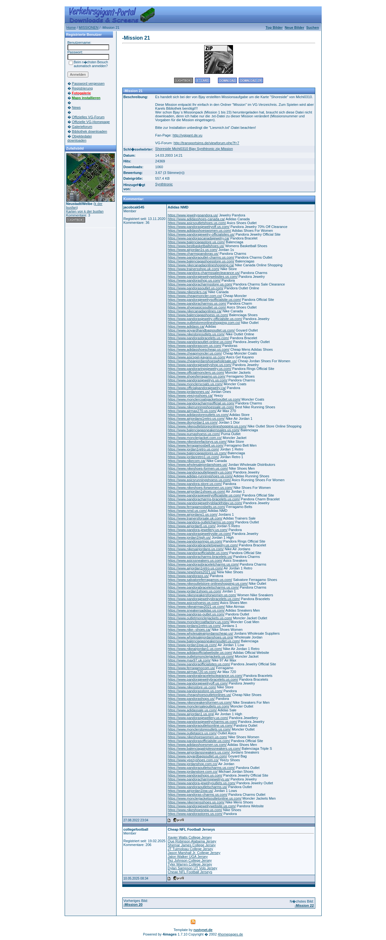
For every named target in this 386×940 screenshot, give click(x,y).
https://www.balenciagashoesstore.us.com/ (201, 261)
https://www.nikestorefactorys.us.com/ (197, 441)
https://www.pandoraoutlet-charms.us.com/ (201, 257)
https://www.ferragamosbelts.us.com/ (196, 507)
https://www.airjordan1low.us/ (190, 791)
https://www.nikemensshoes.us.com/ (196, 802)
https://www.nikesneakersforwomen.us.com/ (202, 595)
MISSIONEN (89, 27)
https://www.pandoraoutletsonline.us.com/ (200, 725)
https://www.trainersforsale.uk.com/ (195, 518)
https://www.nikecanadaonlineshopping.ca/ (201, 265)
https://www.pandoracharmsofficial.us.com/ (201, 403)
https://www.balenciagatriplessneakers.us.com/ (204, 748)
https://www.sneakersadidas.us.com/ (196, 610)
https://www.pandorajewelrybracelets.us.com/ (203, 679)
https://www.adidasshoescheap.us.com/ (198, 349)
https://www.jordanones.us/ (189, 392)
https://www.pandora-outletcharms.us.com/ (201, 522)
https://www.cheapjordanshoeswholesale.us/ (202, 361)
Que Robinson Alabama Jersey (192, 841)
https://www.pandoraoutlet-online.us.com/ (200, 342)
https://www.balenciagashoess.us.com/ (198, 315)
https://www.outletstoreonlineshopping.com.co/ (204, 323)
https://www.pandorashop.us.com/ (194, 280)
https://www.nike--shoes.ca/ (189, 629)
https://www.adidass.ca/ (186, 326)
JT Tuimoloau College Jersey (190, 849)
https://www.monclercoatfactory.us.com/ (198, 622)
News (76, 107)
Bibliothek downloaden (89, 131)
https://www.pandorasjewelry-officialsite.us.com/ (205, 319)
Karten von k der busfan (85, 211)
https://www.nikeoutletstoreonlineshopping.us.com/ (207, 426)
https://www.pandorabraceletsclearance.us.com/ (205, 676)
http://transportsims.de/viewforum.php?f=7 (206, 143)
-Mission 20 (133, 904)
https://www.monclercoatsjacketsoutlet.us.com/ (204, 399)
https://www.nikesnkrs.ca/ (187, 292)
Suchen (312, 27)
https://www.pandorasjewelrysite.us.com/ (199, 534)
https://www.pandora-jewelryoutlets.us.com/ (202, 783)
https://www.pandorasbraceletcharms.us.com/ (203, 564)
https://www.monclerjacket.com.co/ (195, 438)
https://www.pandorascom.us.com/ (194, 346)
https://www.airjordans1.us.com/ (192, 514)
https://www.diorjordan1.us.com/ (193, 422)
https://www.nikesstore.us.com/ (192, 687)
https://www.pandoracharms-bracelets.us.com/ (204, 499)
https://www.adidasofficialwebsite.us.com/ (200, 652)
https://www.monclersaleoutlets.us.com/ (198, 706)
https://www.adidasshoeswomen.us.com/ (199, 230)
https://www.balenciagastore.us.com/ (196, 242)
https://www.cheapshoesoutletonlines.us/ (199, 695)
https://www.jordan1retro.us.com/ (193, 449)
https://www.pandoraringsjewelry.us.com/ (199, 369)
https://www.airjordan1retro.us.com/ (195, 568)
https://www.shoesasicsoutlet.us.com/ (197, 307)
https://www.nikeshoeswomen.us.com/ (197, 737)
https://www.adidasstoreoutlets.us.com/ (198, 415)
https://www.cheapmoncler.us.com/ (195, 353)
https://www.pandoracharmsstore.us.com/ (200, 284)
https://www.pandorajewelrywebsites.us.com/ (202, 276)
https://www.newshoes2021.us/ (192, 572)
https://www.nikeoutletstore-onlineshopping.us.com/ (208, 583)
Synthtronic (164, 184)
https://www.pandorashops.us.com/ (195, 775)
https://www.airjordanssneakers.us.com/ (199, 752)
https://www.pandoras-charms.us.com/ (197, 794)
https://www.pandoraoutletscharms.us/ (197, 787)
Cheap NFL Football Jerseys (190, 872)
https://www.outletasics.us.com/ (192, 733)
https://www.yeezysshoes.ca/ (190, 395)
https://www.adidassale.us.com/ (192, 710)
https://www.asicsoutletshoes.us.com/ (197, 223)
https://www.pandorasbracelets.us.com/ (198, 338)
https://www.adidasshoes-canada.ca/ (196, 219)
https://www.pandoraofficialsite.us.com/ (198, 553)
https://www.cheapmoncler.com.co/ (195, 296)
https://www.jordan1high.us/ (189, 537)
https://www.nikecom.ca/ (186, 461)
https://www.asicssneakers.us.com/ (195, 560)
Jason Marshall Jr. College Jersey (194, 853)
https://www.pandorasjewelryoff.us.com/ (198, 227)
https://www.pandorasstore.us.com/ (195, 691)
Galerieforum (82, 127)
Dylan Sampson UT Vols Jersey (192, 868)
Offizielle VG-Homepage (91, 122)
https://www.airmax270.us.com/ (192, 411)
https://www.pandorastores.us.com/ (195, 814)
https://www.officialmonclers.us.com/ (196, 372)
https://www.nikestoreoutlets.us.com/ (196, 334)
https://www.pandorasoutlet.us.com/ (195, 288)
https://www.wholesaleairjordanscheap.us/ (200, 633)
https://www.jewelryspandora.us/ (193, 215)
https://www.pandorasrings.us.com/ (195, 541)
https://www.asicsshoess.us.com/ (193, 603)
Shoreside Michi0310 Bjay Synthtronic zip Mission (194, 149)
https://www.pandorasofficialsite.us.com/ (199, 741)
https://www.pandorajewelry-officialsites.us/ (201, 234)
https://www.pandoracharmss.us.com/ (197, 303)
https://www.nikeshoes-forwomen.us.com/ (200, 488)
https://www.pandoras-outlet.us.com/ (196, 614)
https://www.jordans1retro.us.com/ (194, 626)
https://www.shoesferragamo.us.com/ (196, 376)
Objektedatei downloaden (80, 138)
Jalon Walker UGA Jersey (188, 856)
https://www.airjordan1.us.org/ (191, 714)
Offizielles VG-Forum (88, 117)
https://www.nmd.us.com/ (187, 511)
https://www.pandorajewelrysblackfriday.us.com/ (205, 503)
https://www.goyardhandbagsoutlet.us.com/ (201, 330)
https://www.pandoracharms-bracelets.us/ (200, 557)
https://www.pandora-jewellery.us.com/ (198, 530)
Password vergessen (88, 83)
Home (71, 27)
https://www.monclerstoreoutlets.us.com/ (199, 729)
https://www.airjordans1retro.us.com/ (196, 418)
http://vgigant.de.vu (187, 135)
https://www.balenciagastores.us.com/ (197, 453)
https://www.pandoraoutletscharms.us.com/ (201, 768)
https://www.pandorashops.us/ (191, 699)
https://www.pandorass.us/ (188, 576)
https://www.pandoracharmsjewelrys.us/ (198, 779)
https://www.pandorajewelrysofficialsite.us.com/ (204, 300)
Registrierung (82, 88)
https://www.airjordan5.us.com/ (192, 526)
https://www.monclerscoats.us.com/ (195, 384)
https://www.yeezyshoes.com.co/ (193, 760)
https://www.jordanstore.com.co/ (193, 771)
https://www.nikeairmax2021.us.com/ (196, 606)
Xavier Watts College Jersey (190, 837)
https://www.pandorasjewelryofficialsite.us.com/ (204, 495)
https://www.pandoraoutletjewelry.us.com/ (200, 472)
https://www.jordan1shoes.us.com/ (194, 591)
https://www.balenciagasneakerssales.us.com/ (203, 430)
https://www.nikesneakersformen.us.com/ (200, 702)
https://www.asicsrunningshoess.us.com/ (199, 480)
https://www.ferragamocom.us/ (191, 668)
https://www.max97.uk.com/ (189, 660)
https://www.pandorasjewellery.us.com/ (198, 718)
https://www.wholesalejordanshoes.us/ (197, 464)
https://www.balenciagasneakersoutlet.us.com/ (204, 641)
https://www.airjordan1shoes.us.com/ (196, 491)
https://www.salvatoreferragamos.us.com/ (200, 580)
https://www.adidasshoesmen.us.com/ (197, 745)
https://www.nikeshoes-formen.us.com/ (198, 468)
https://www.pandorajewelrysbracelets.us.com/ (204, 599)
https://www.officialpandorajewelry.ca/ (197, 388)
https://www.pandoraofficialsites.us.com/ (199, 664)
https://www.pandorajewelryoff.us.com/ (198, 683)
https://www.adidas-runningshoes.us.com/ (200, 476)
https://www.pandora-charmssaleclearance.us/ (204, 273)
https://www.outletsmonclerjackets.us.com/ (201, 656)
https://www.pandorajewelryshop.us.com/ (199, 365)
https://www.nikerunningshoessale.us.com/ (201, 407)
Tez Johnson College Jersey (190, 860)
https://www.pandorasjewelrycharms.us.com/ (202, 722)
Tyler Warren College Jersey (190, 864)
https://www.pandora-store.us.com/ (195, 484)
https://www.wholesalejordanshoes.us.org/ (200, 637)
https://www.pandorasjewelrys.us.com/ (197, 380)
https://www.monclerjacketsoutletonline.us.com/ (205, 798)
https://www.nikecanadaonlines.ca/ (194, 311)
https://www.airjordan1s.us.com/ (192, 250)
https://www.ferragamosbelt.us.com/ (195, 445)
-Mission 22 (304, 905)
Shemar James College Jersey (192, 845)
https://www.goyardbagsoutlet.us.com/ (197, 756)
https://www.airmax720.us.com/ (192, 672)
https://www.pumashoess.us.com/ (194, 434)
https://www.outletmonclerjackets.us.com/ (200, 618)
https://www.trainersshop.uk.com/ (193, 269)
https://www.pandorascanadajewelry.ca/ (198, 238)
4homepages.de (230, 934)
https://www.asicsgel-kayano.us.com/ (196, 357)
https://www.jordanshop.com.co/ (192, 764)
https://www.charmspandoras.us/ (193, 253)
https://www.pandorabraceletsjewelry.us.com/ (203, 545)
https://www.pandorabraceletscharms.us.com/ (203, 587)
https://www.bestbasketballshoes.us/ (196, 246)
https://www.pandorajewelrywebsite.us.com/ (202, 806)
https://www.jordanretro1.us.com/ (193, 457)
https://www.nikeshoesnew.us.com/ (195, 810)
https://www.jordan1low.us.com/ (192, 645)
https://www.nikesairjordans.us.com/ (196, 549)
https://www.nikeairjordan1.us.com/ (195, 649)
